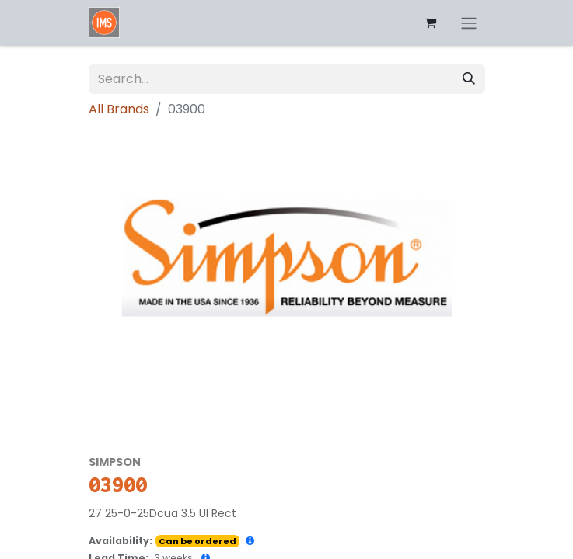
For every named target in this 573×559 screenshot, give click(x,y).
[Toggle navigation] (468, 23)
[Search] (468, 79)
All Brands (119, 109)
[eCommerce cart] (430, 22)
